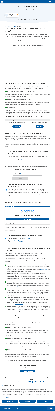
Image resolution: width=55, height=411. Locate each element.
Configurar (10, 401)
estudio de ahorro (19, 304)
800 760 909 (27, 238)
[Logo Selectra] (5, 2)
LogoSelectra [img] (5, 408)
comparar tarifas (43, 269)
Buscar (20, 178)
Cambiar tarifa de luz (21, 379)
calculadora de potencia (21, 286)
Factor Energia (43, 381)
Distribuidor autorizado (10, 223)
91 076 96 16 (27, 371)
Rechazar (27, 401)
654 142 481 (16, 240)
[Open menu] (50, 1)
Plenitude (42, 379)
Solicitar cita (16, 126)
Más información (5, 397)
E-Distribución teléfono (9, 379)
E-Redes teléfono (8, 381)
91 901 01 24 (40, 126)
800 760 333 (21, 241)
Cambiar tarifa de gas (21, 381)
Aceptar (45, 401)
